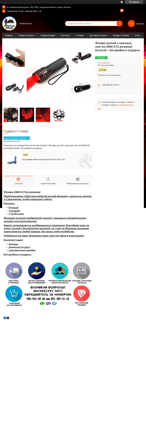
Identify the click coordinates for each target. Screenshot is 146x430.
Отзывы (80, 35)
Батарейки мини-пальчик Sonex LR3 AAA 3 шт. (43, 159)
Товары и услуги (26, 35)
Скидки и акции (48, 35)
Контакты (65, 35)
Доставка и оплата (98, 35)
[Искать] (120, 24)
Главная (8, 35)
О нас (137, 35)
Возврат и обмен (121, 35)
